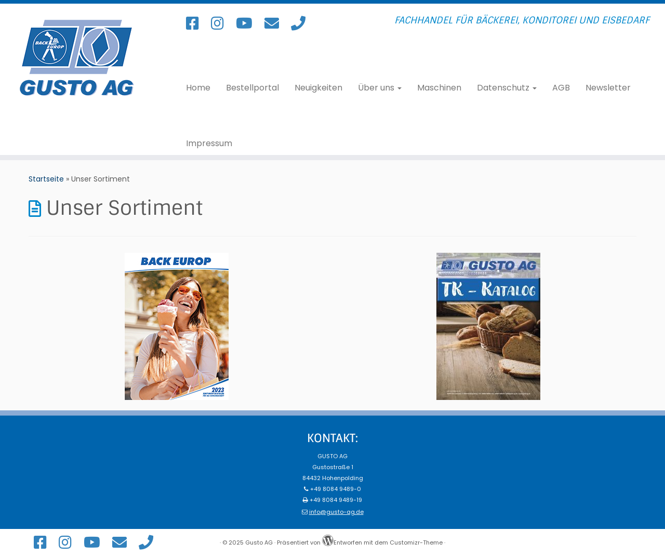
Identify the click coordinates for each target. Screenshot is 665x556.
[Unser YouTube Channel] (247, 24)
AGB (561, 88)
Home (198, 88)
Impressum (209, 143)
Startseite (46, 179)
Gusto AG (259, 542)
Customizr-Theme (416, 542)
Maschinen (439, 88)
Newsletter (608, 88)
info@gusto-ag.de (336, 512)
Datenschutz (507, 88)
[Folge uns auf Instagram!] (221, 24)
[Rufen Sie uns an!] (301, 24)
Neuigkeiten (318, 88)
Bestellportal (252, 88)
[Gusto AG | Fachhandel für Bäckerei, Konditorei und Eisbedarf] (76, 58)
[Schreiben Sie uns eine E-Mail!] (275, 24)
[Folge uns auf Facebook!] (196, 24)
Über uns (380, 88)
